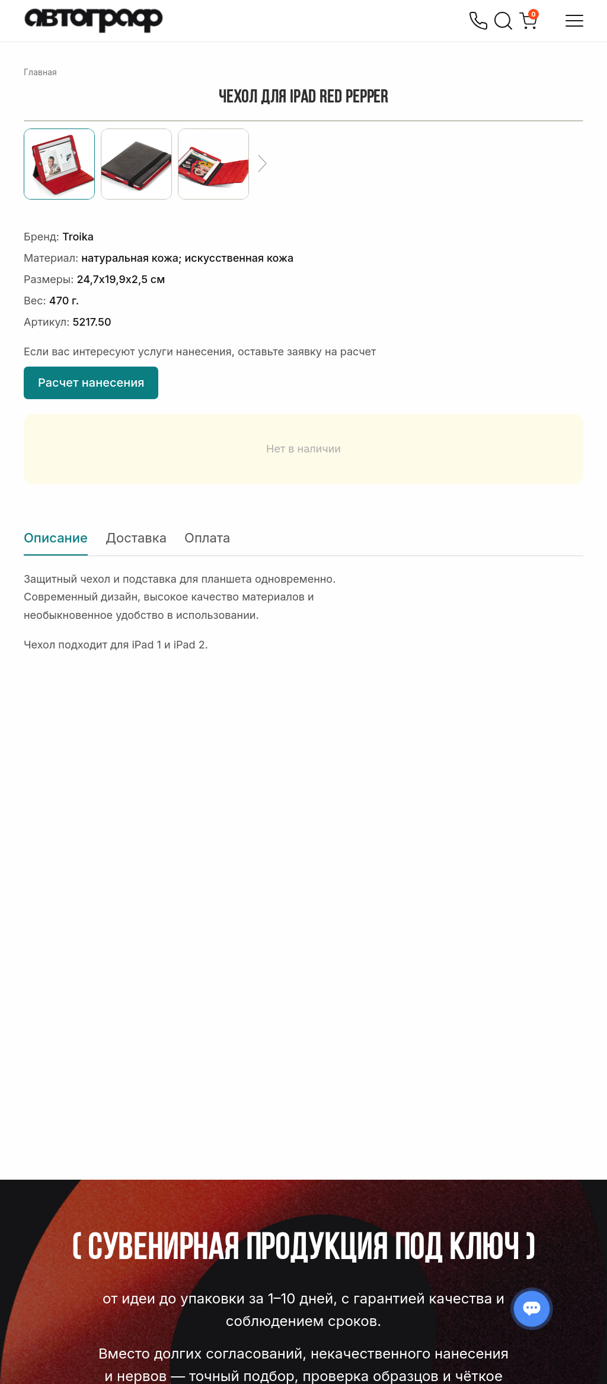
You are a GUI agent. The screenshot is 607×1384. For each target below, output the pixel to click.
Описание (56, 537)
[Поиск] (503, 21)
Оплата (207, 537)
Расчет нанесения (91, 382)
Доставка (136, 537)
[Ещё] (262, 164)
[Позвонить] (478, 21)
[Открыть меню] (574, 21)
